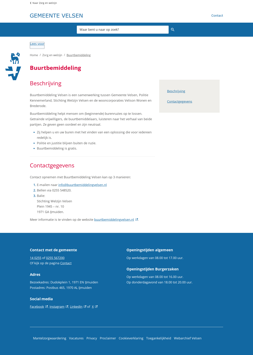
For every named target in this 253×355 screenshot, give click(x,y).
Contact (217, 15)
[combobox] (122, 29)
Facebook (39, 306)
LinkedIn (78, 306)
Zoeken (172, 29)
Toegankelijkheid (158, 338)
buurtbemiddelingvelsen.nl (116, 219)
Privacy (91, 338)
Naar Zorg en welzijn (45, 3)
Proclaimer (108, 338)
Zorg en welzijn (52, 55)
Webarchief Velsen (188, 338)
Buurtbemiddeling (79, 55)
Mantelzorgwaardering (49, 338)
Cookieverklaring (131, 338)
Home (34, 55)
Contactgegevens (179, 101)
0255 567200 (55, 258)
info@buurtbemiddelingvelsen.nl (82, 185)
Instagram (59, 306)
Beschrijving (176, 91)
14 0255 (35, 258)
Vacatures (76, 338)
